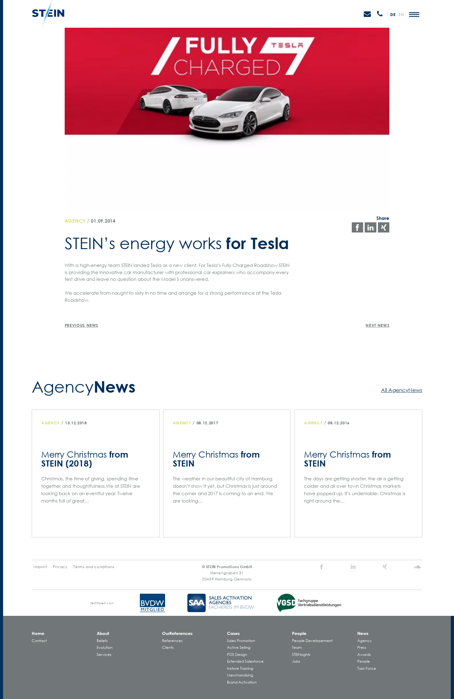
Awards (364, 654)
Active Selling (238, 647)
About (103, 633)
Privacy (60, 566)
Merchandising (240, 675)
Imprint (40, 566)
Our (177, 633)
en (401, 14)
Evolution (104, 647)
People (299, 633)
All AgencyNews (401, 390)
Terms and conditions (93, 566)
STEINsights (301, 654)
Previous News (81, 325)
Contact (39, 640)
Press (361, 647)
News (362, 633)
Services (104, 654)
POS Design (237, 654)
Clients (168, 647)
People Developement (312, 640)
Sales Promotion (241, 640)
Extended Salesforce (245, 661)
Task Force (366, 668)
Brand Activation (242, 682)
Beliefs (102, 640)
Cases (233, 633)
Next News (377, 325)
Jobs (296, 661)
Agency (75, 221)
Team (297, 647)
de (392, 14)
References (172, 640)
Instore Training (240, 668)
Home (38, 633)
